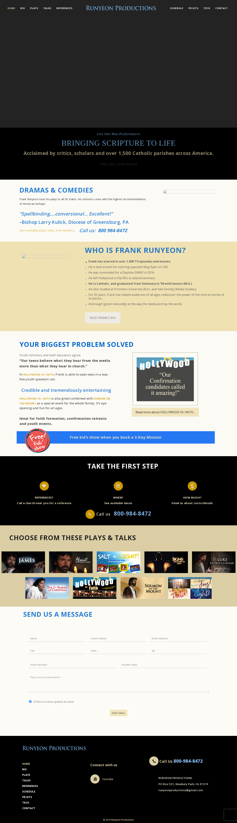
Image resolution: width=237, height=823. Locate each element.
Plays (34, 8)
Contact (221, 8)
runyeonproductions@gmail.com (180, 790)
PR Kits (193, 8)
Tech (206, 8)
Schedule (176, 8)
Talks (47, 8)
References (64, 8)
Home (11, 8)
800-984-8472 (188, 761)
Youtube (101, 779)
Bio (22, 8)
